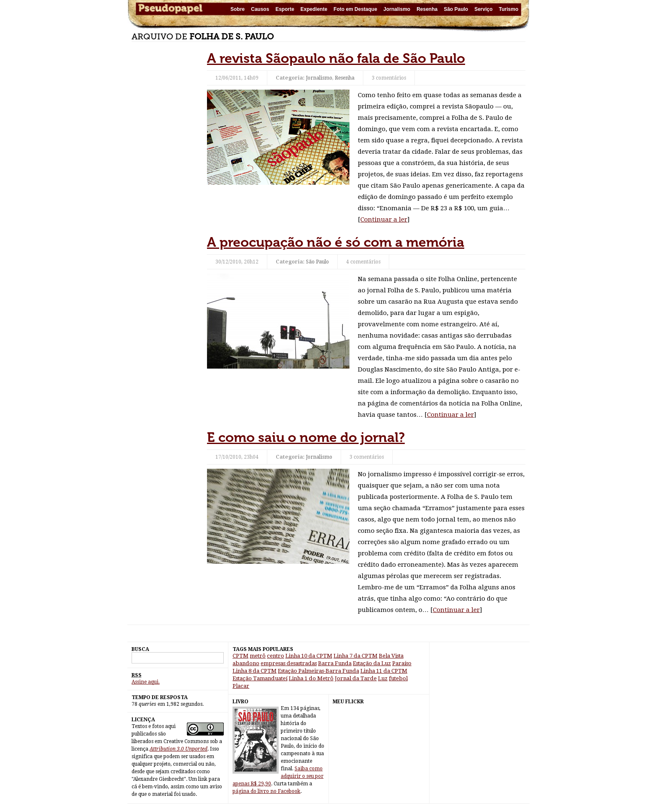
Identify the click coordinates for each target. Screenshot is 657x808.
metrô (258, 656)
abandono (246, 663)
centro (275, 656)
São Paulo (456, 9)
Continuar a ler (383, 219)
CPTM (240, 656)
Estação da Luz (372, 663)
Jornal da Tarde (356, 678)
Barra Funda (335, 663)
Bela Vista (391, 656)
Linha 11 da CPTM (383, 671)
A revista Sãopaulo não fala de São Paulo (336, 58)
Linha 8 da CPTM (255, 671)
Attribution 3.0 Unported (178, 749)
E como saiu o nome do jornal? (306, 437)
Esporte (284, 9)
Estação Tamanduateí (260, 678)
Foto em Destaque (355, 9)
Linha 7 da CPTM (356, 656)
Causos (260, 9)
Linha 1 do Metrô (311, 678)
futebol (398, 678)
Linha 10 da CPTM (308, 656)
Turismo (508, 9)
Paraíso (401, 663)
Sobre (237, 9)
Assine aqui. (146, 682)
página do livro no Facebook (266, 791)
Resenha (426, 9)
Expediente (313, 9)
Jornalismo (396, 9)
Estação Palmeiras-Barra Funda (318, 671)
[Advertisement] (165, 176)
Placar (241, 686)
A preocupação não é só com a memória (335, 242)
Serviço (483, 9)
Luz (383, 678)
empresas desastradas (289, 663)
